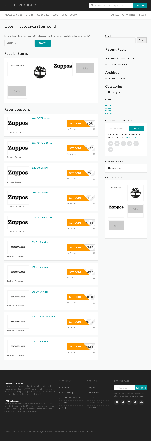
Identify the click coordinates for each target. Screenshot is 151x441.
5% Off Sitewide (40, 242)
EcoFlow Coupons (15, 256)
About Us (66, 387)
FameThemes (87, 431)
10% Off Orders (40, 192)
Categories (43, 14)
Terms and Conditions (71, 397)
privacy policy (130, 137)
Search (139, 5)
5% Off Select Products (43, 316)
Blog (55, 14)
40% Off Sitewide (41, 118)
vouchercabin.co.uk (23, 5)
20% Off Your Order (42, 142)
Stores (29, 14)
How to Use (94, 397)
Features (109, 105)
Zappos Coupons (15, 132)
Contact (108, 113)
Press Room (94, 392)
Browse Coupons (13, 14)
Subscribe (137, 129)
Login (142, 14)
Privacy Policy (67, 392)
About (108, 108)
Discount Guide (95, 402)
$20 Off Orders (40, 167)
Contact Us (66, 402)
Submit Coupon (70, 14)
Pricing (108, 110)
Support (92, 387)
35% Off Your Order (42, 217)
